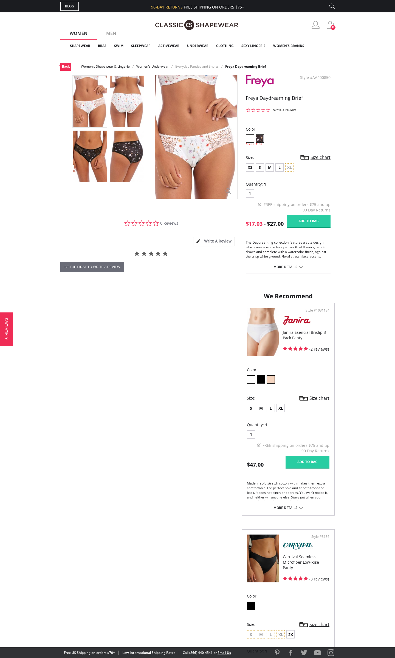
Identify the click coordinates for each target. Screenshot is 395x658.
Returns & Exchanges (175, 594)
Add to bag (308, 221)
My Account (165, 567)
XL (99, 413)
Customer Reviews (244, 567)
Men (111, 33)
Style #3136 (318, 316)
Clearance (323, 45)
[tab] (214, 241)
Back (66, 66)
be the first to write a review (92, 267)
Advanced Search (171, 558)
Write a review (284, 110)
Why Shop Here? (241, 558)
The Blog (234, 585)
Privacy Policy (239, 594)
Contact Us (165, 602)
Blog (69, 6)
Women (79, 33)
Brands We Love (241, 576)
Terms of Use (103, 633)
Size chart (321, 157)
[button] (6, 329)
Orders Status (168, 576)
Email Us (224, 652)
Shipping (161, 585)
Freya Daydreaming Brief (245, 66)
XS (250, 167)
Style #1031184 (178, 316)
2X (247, 413)
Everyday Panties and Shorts (197, 66)
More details (285, 267)
